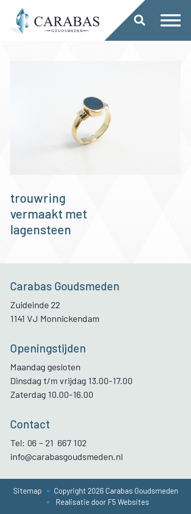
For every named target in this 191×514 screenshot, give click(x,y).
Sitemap (27, 490)
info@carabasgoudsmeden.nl (66, 456)
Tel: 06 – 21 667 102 (48, 442)
